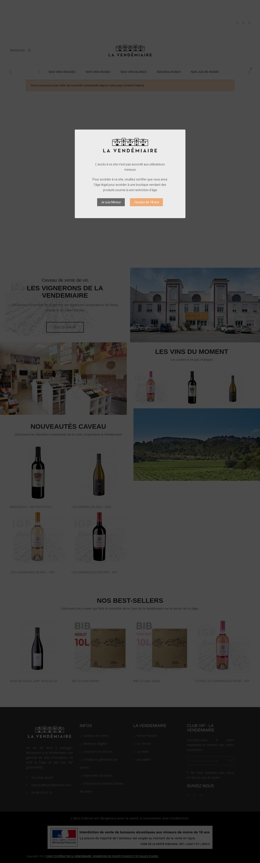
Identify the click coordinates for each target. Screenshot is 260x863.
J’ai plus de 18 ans (146, 202)
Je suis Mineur (111, 202)
